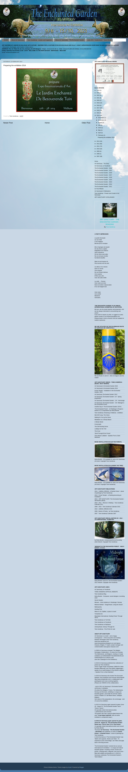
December (101, 117)
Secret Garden (99, 600)
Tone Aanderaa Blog (100, 594)
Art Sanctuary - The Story (102, 163)
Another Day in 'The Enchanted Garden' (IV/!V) (108, 406)
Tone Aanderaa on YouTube (102, 620)
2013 (98, 141)
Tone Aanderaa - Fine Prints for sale (105, 629)
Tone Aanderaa (110, 227)
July (99, 125)
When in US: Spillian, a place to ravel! (105, 611)
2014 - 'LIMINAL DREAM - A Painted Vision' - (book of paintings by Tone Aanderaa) (109, 492)
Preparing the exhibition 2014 (106, 137)
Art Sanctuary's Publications (103, 191)
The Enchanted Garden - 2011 (103, 186)
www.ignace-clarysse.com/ (111, 646)
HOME (6, 40)
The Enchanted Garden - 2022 (103, 168)
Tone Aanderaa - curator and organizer (39, 40)
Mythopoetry (98, 607)
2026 (98, 90)
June (99, 127)
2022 (98, 95)
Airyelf (70, 767)
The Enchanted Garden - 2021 (103, 170)
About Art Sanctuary (17, 40)
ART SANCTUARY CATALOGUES (104, 197)
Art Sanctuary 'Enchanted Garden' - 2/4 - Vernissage (110, 400)
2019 (98, 103)
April (99, 132)
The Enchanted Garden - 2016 (103, 177)
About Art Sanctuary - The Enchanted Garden (69, 40)
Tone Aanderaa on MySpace (103, 624)
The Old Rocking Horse (101, 426)
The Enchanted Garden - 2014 (103, 179)
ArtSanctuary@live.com (12, 52)
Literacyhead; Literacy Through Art (104, 626)
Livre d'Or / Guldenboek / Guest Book (99, 40)
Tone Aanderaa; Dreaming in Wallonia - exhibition (109, 412)
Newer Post (8, 123)
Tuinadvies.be (99, 614)
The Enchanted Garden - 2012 (103, 184)
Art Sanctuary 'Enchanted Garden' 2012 (106, 394)
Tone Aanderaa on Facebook (103, 622)
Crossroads (98, 424)
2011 (98, 146)
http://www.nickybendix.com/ (103, 679)
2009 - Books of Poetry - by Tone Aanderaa (107, 511)
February (101, 135)
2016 (98, 110)
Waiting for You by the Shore (103, 417)
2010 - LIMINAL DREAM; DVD (103, 509)
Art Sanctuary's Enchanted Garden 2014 (106, 388)
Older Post (86, 123)
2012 (98, 143)
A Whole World (99, 422)
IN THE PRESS (99, 188)
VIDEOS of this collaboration (110, 683)
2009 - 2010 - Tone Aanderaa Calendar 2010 (107, 506)
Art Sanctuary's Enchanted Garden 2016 (106, 386)
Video (116, 740)
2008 (98, 153)
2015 (98, 113)
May (99, 130)
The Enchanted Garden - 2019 (103, 172)
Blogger (81, 767)
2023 (98, 93)
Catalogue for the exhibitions (108, 659)
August (100, 122)
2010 (98, 148)
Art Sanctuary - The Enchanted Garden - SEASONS (109, 222)
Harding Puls (98, 609)
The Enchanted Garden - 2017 (103, 175)
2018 (98, 105)
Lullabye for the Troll (100, 429)
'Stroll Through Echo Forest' (102, 433)
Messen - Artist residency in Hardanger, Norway (108, 602)
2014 (98, 115)
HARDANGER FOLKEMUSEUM (111, 656)
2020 (98, 100)
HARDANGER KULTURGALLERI (104, 657)
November (101, 120)
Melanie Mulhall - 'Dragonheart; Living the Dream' (109, 604)
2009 (98, 151)
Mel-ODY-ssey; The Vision (102, 415)
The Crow (97, 431)
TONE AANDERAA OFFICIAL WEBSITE (106, 591)
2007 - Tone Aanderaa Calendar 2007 (105, 513)
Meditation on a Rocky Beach (103, 419)
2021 (98, 98)
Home (47, 123)
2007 (98, 156)
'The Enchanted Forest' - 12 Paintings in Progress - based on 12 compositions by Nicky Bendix (109, 409)
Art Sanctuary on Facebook (102, 166)
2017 (98, 108)
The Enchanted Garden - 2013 (103, 182)
